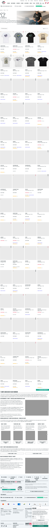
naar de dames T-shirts (12, 453)
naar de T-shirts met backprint (30, 442)
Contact (26, 517)
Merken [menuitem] (8, 3)
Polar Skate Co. (13, 395)
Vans (32, 395)
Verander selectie (40, 520)
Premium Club (27, 480)
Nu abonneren (9, 489)
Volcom (17, 395)
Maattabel (28, 477)
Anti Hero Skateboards (27, 395)
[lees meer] (25, 22)
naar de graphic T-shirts (42, 442)
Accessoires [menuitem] (26, 3)
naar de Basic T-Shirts (5, 442)
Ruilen (20, 477)
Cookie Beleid (14, 527)
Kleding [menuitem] (22, 3)
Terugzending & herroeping (28, 512)
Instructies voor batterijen (28, 516)
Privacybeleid (14, 526)
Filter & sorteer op (4, 28)
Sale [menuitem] (34, 3)
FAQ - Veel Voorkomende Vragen (36, 478)
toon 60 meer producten (42, 389)
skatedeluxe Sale (3, 459)
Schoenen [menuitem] (18, 3)
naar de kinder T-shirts (37, 453)
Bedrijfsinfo (15, 523)
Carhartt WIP (21, 395)
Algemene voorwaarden (16, 525)
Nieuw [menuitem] (31, 3)
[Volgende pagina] (47, 28)
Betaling (26, 510)
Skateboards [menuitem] (13, 3)
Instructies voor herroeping (28, 513)
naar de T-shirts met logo (18, 442)
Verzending (4, 477)
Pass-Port (35, 395)
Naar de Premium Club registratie (37, 491)
